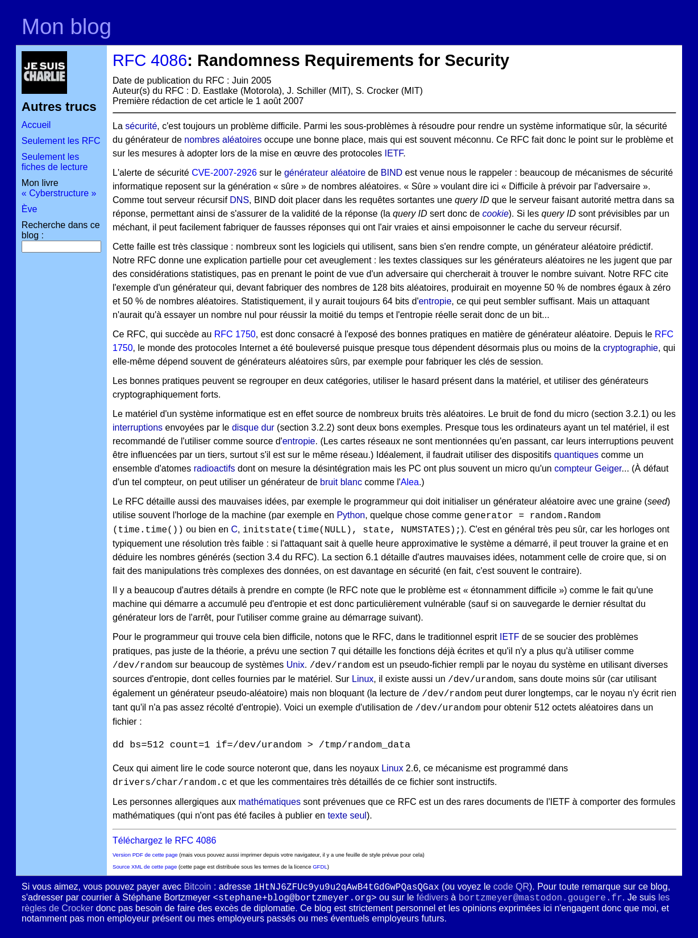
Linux (362, 679)
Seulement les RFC (61, 141)
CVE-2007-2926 (224, 172)
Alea (410, 482)
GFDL (320, 866)
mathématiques (269, 802)
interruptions (138, 427)
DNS (239, 200)
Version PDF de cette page (145, 855)
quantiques (576, 455)
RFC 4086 (150, 60)
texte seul (346, 815)
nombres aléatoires (222, 139)
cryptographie (630, 348)
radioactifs (214, 468)
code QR (511, 886)
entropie (434, 301)
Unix (295, 665)
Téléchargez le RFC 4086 (164, 840)
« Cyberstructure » (59, 193)
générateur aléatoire (324, 172)
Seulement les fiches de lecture (55, 162)
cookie (496, 213)
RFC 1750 (235, 334)
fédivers (432, 897)
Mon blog (66, 26)
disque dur (253, 427)
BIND (391, 172)
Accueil (36, 125)
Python (350, 515)
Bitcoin (197, 886)
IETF (393, 153)
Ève (30, 209)
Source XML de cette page (145, 866)
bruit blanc (341, 482)
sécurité (141, 126)
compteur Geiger (587, 468)
